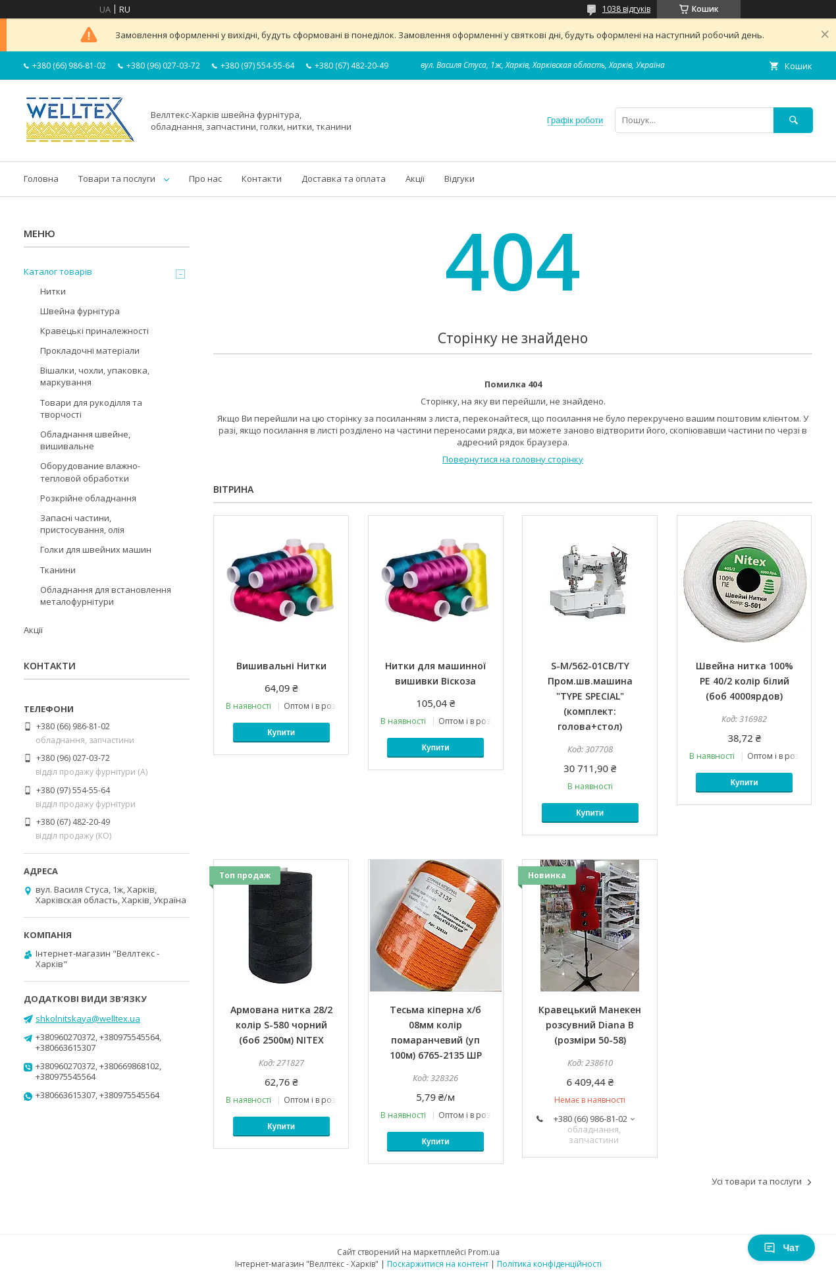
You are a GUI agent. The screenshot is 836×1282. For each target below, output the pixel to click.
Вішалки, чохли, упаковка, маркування (94, 376)
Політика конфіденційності (549, 1263)
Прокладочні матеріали (90, 350)
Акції (415, 178)
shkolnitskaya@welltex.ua (88, 1018)
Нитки (53, 291)
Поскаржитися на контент (437, 1263)
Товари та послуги (116, 178)
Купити (281, 732)
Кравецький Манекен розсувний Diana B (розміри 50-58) (589, 1024)
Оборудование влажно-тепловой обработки (90, 472)
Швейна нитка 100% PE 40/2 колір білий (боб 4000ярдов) (744, 680)
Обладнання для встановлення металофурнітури (105, 595)
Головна (41, 178)
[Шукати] (793, 120)
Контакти (262, 178)
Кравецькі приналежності (94, 331)
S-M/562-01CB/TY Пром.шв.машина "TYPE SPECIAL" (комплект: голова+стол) (590, 696)
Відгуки (459, 178)
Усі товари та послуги (757, 1181)
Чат (781, 1248)
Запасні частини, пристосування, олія (82, 524)
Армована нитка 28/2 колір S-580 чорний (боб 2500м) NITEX (281, 1024)
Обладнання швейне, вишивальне (85, 440)
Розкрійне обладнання (88, 498)
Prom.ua (484, 1252)
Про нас (205, 178)
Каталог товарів (58, 271)
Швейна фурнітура (80, 311)
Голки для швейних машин (95, 549)
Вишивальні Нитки (281, 665)
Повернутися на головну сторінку (512, 459)
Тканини (58, 570)
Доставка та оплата (343, 178)
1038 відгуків (626, 8)
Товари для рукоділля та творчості (91, 408)
